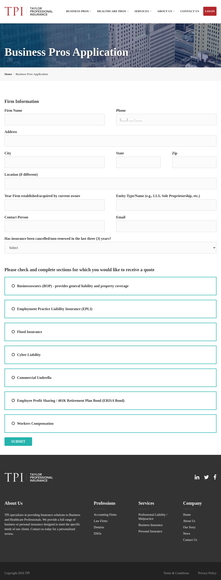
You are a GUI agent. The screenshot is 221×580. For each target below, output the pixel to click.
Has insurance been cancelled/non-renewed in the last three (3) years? (57, 238)
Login (210, 11)
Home (187, 514)
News (186, 533)
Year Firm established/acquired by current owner (42, 196)
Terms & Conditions (176, 573)
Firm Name (13, 110)
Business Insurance (150, 525)
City (7, 153)
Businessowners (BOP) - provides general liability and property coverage (72, 286)
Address (10, 132)
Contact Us (189, 11)
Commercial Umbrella (34, 378)
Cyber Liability (29, 355)
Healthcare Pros (111, 11)
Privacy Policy (207, 573)
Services (142, 11)
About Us (164, 11)
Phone (121, 110)
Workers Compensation (35, 423)
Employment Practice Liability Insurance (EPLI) (54, 309)
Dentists (99, 527)
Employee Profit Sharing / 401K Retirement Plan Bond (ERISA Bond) (70, 400)
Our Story (189, 527)
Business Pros (77, 11)
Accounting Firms (105, 514)
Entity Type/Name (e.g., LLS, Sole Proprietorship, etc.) (158, 196)
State (120, 153)
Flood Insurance (29, 332)
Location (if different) (21, 174)
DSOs (97, 533)
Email (120, 217)
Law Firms (101, 521)
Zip (174, 153)
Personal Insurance (150, 531)
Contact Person (16, 217)
